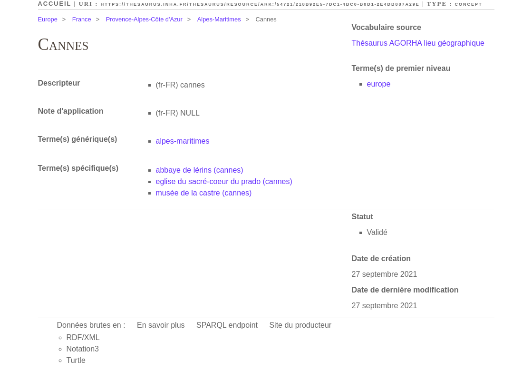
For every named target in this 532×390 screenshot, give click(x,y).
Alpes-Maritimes (219, 19)
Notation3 (83, 349)
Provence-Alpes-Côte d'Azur (144, 19)
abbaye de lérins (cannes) (199, 170)
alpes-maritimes (183, 141)
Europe (48, 19)
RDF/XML (83, 337)
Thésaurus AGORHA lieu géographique (418, 43)
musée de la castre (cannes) (204, 193)
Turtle (76, 360)
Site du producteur (300, 325)
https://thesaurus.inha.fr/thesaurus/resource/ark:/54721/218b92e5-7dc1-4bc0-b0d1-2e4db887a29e (260, 4)
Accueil (55, 3)
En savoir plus (161, 325)
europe (379, 84)
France (81, 19)
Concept (469, 4)
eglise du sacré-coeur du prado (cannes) (224, 181)
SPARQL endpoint (227, 325)
